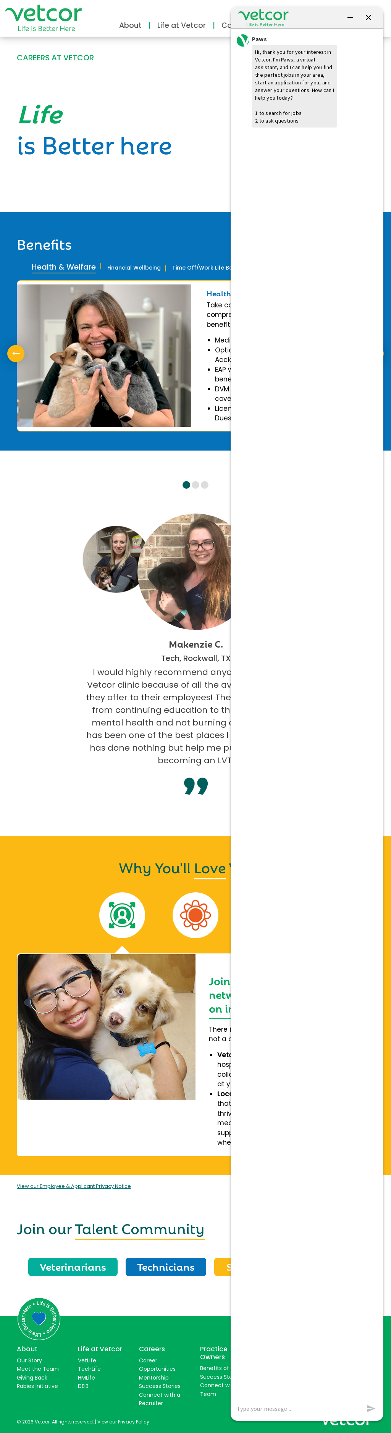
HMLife (86, 1377)
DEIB (83, 1386)
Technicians (166, 1266)
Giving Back (32, 1377)
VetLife (87, 1360)
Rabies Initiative (37, 1386)
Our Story (29, 1360)
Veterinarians (73, 1266)
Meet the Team (38, 1369)
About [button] (130, 25)
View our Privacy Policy (123, 1421)
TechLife (89, 1369)
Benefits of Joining (224, 1368)
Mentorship (154, 1377)
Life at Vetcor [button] (181, 25)
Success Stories (160, 1386)
